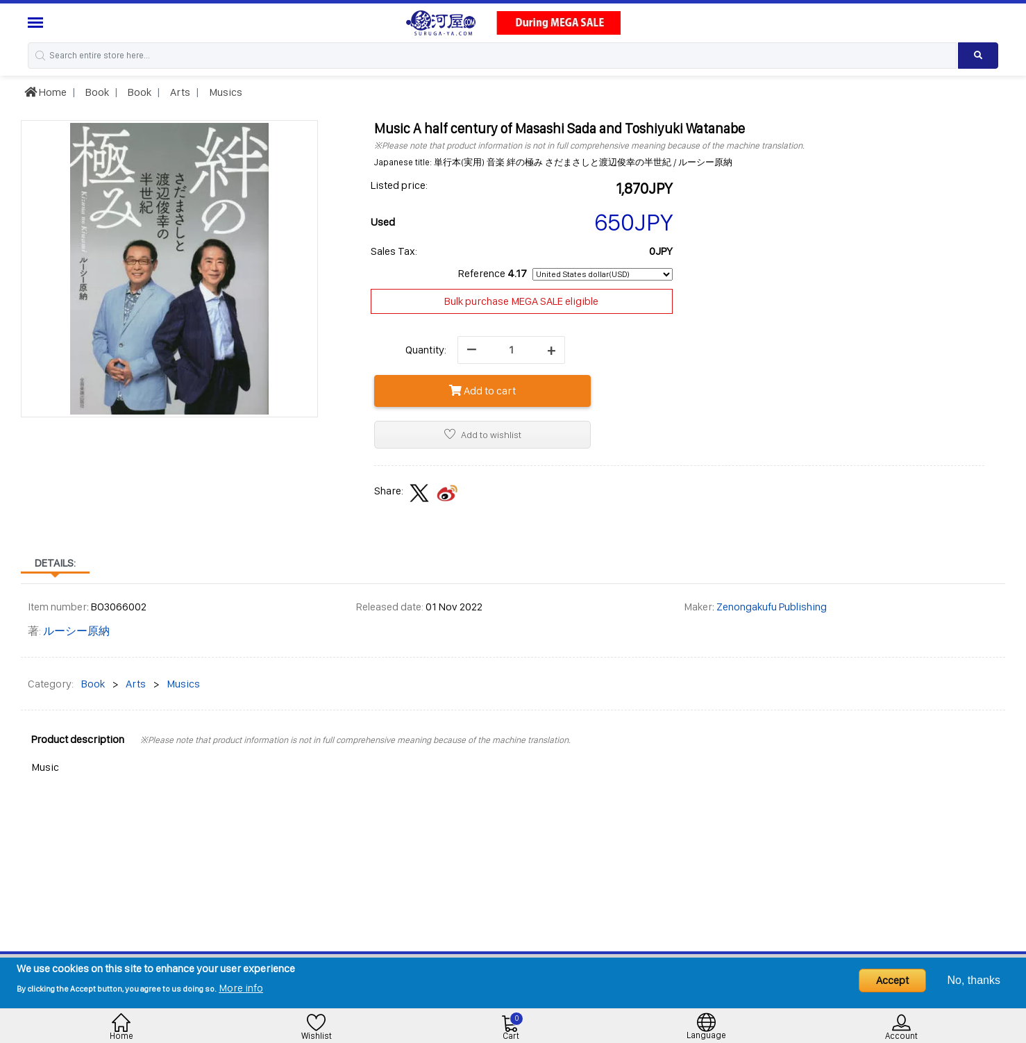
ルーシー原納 (76, 630)
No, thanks (974, 980)
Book (96, 92)
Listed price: (399, 185)
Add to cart (482, 390)
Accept (892, 980)
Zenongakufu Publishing (771, 606)
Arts (179, 92)
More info (241, 987)
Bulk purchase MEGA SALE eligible (521, 301)
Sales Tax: (394, 251)
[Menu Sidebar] (37, 22)
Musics (224, 92)
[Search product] (978, 55)
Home (45, 92)
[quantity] (511, 350)
